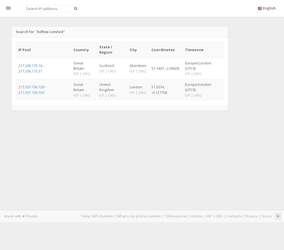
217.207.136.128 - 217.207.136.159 (32, 89)
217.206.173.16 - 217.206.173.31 (31, 68)
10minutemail (176, 216)
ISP (209, 216)
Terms (266, 216)
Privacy (251, 216)
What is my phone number (139, 216)
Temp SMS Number (97, 216)
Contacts (234, 216)
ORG (219, 216)
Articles (197, 216)
